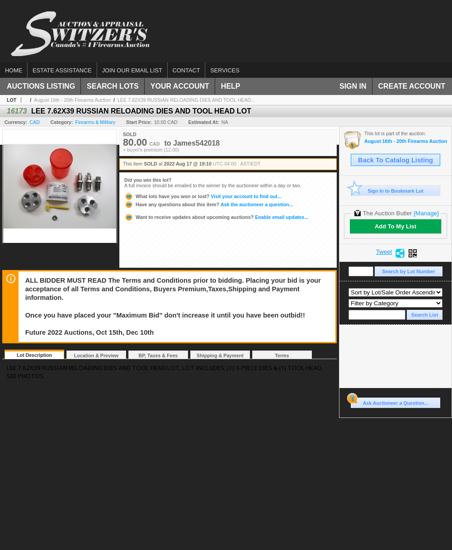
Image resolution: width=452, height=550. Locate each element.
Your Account (180, 86)
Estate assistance (62, 70)
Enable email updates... (216, 217)
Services (224, 70)
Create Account (411, 86)
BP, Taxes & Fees (158, 355)
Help (230, 86)
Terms (282, 355)
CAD (34, 122)
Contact (186, 70)
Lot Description (34, 355)
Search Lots (113, 86)
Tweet (384, 252)
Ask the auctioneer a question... (208, 204)
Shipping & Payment (220, 355)
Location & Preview (96, 355)
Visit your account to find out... (202, 196)
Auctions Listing (41, 86)
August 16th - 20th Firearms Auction (72, 100)
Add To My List (395, 226)
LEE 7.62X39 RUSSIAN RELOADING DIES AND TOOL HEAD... (186, 100)
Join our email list (132, 70)
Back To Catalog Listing (395, 160)
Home (13, 70)
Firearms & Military (95, 122)
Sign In (353, 86)
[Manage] (426, 213)
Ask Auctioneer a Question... (389, 402)
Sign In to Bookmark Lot (387, 190)
